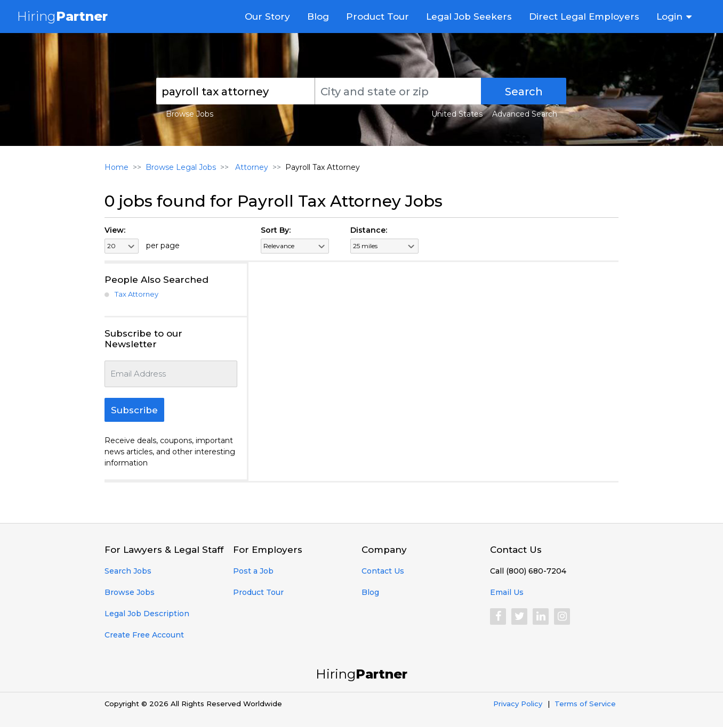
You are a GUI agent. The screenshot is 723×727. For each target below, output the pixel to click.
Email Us (507, 592)
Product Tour (377, 16)
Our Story (267, 16)
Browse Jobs (189, 114)
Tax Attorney (136, 294)
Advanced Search (524, 114)
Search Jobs (128, 571)
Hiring (62, 16)
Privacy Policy (517, 703)
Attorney (250, 167)
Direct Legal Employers (584, 16)
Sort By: (276, 230)
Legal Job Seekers (469, 16)
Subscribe (134, 410)
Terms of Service (585, 703)
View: (115, 230)
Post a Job (253, 571)
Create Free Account (144, 635)
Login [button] (669, 16)
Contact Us (383, 571)
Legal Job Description (147, 613)
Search (524, 91)
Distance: (368, 230)
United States (457, 114)
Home (116, 167)
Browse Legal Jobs (181, 167)
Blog (318, 16)
